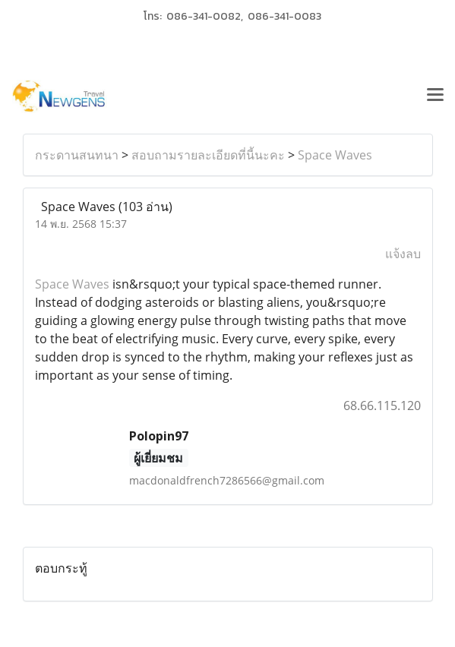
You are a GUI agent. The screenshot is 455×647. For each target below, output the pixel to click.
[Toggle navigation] (435, 96)
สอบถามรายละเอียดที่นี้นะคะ (208, 155)
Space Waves (335, 155)
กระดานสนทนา (76, 155)
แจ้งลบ (403, 253)
